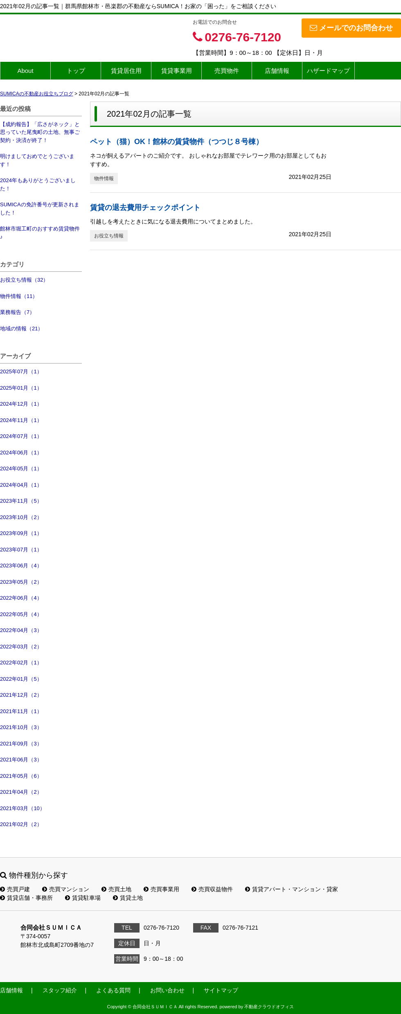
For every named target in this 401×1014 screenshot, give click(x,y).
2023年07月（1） (21, 550)
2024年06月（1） (21, 452)
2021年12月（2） (21, 695)
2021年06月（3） (21, 760)
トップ (76, 70)
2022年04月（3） (21, 630)
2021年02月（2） (21, 824)
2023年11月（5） (21, 501)
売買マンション (65, 889)
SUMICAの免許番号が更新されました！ (39, 208)
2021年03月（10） (22, 808)
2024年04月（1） (21, 485)
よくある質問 (113, 990)
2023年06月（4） (21, 565)
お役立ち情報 (109, 236)
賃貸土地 (128, 897)
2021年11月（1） (21, 711)
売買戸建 (15, 889)
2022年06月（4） (21, 598)
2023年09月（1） (21, 533)
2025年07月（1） (21, 371)
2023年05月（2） (21, 582)
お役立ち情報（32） (24, 280)
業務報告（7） (17, 312)
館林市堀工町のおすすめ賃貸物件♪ (40, 233)
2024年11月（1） (21, 420)
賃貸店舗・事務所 (26, 897)
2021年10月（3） (21, 727)
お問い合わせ (167, 990)
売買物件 (226, 70)
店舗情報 (277, 70)
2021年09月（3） (21, 744)
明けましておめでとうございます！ (37, 160)
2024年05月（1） (21, 468)
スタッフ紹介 (60, 990)
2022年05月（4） (21, 614)
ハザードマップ (328, 70)
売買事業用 (161, 889)
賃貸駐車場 (83, 897)
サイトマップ (221, 990)
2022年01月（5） (21, 679)
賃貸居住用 (126, 70)
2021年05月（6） (21, 776)
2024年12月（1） (21, 404)
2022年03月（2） (21, 647)
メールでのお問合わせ (351, 28)
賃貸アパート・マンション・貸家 (291, 889)
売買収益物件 (212, 889)
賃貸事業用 (176, 70)
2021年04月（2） (21, 792)
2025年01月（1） (21, 388)
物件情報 (104, 178)
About (25, 70)
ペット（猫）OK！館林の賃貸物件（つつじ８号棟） (176, 142)
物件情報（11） (19, 296)
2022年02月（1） (21, 662)
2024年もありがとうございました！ (38, 184)
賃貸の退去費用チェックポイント (145, 207)
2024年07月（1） (21, 436)
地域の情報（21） (21, 328)
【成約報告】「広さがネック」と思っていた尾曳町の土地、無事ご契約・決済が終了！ (40, 132)
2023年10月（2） (21, 517)
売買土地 (116, 889)
